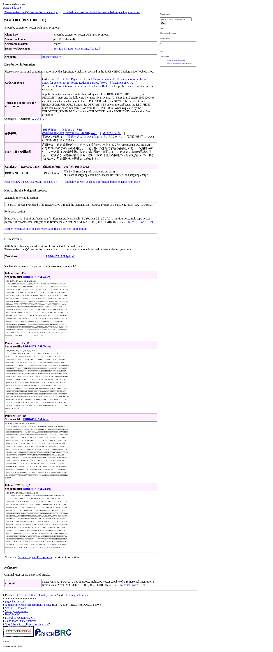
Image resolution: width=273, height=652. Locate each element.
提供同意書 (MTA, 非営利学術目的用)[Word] (71, 133)
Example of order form (132, 79)
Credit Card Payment (69, 79)
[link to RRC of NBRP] (139, 221)
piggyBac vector (14, 601)
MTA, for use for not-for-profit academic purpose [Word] (76, 82)
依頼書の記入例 (72, 129)
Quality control (48, 595)
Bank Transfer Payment (100, 79)
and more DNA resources (21, 620)
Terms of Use (27, 595)
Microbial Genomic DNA (19, 617)
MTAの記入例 (112, 133)
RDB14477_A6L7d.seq (37, 488)
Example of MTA (123, 82)
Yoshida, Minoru (63, 48)
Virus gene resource (16, 611)
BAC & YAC (12, 614)
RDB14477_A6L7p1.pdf (60, 256)
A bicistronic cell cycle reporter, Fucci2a (28, 604)
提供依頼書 (49, 129)
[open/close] (38, 119)
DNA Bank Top (12, 7)
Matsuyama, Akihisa (86, 48)
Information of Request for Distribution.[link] (82, 86)
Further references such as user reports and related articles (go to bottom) (46, 228)
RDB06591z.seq (51, 56)
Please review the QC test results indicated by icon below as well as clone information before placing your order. (72, 12)
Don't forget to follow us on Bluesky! (27, 624)
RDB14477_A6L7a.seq (36, 276)
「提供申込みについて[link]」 (84, 136)
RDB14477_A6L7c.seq (36, 419)
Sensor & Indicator (16, 607)
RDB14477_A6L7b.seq (37, 346)
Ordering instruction (76, 595)
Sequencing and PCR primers (35, 557)
